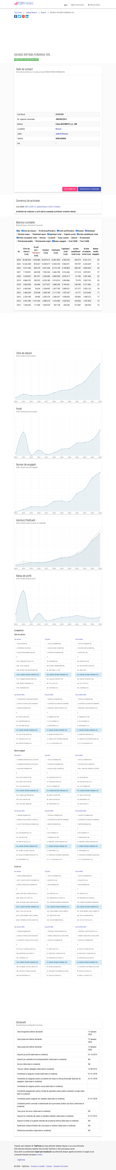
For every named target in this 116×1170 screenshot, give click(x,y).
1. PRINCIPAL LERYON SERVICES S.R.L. (57, 931)
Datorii (73, 238)
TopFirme (21, 1160)
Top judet (47, 639)
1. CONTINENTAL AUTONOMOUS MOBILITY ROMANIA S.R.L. (28, 699)
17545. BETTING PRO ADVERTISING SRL (27, 670)
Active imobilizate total (87, 234)
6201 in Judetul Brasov (39, 207)
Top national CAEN (19, 695)
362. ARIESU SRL (81, 670)
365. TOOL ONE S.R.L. (83, 683)
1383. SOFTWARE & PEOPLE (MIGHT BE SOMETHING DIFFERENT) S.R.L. (28, 967)
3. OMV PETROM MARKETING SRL (25, 652)
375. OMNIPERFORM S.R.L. (23, 721)
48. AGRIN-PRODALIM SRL (54, 967)
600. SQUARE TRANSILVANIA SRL (56, 666)
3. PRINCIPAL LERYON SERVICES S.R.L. (57, 708)
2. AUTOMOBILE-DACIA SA (23, 648)
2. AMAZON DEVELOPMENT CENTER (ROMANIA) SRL (28, 819)
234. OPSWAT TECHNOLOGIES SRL (25, 850)
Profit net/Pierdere (65, 231)
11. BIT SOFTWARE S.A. (53, 721)
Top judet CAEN (49, 695)
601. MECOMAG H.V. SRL (53, 670)
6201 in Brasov (55, 207)
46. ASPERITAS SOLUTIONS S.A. (55, 958)
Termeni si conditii (38, 1166)
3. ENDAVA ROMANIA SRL (23, 708)
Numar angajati (59, 241)
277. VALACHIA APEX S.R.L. (54, 782)
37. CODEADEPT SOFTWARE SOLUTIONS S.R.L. (89, 967)
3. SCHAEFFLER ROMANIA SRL (55, 652)
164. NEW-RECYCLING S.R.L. (84, 782)
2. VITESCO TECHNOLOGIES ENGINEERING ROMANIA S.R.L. (28, 703)
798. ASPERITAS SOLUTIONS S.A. (86, 898)
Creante (51, 238)
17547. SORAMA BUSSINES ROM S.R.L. (26, 679)
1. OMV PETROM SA (21, 644)
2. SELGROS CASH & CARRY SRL (55, 648)
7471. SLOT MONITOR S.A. (23, 786)
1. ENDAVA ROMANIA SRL (23, 815)
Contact (40, 1154)
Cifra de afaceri (28, 231)
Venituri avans (23, 234)
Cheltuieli (90, 231)
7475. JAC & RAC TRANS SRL (24, 804)
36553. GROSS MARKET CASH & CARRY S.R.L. (28, 915)
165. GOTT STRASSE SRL (83, 786)
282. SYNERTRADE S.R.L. (53, 804)
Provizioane (84, 238)
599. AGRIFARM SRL (52, 661)
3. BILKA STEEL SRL (82, 652)
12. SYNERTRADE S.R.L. (53, 726)
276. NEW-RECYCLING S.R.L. (54, 777)
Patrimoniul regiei (42, 241)
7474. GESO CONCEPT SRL (23, 799)
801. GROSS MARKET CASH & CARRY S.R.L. (88, 911)
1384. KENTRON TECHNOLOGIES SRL (26, 971)
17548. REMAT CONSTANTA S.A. (25, 683)
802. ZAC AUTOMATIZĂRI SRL (85, 915)
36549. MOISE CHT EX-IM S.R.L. (24, 898)
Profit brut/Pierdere (46, 231)
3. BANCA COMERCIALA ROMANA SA (26, 885)
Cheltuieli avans (38, 234)
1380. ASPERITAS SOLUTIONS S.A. (25, 953)
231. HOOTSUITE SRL (21, 837)
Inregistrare (94, 5)
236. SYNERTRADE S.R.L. (22, 859)
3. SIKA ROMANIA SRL (53, 885)
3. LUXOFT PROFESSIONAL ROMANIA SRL (27, 824)
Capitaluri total (54, 234)
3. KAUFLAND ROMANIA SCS (24, 768)
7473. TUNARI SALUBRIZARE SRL (25, 795)
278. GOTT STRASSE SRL (53, 786)
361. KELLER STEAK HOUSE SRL (85, 666)
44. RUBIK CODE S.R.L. (53, 949)
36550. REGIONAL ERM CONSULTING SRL (27, 902)
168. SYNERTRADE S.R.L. (83, 799)
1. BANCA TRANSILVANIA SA (24, 876)
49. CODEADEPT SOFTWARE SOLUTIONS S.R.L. (59, 971)
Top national (17, 639)
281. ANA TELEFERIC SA (53, 799)
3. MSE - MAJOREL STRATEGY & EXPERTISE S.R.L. (89, 768)
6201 (27, 207)
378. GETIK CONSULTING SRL (24, 734)
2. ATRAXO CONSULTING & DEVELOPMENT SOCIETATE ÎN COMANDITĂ (59, 936)
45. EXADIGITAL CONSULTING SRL (56, 953)
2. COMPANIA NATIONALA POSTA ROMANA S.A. (28, 764)
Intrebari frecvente (61, 1166)
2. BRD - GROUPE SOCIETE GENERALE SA (27, 880)
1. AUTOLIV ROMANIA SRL (54, 644)
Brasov (58, 129)
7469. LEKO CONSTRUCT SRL (23, 777)
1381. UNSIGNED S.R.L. (22, 958)
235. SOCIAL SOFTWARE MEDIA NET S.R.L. (27, 855)
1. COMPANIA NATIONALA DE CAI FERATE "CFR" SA (28, 760)
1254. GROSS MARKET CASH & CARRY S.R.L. (59, 911)
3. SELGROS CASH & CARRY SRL (55, 768)
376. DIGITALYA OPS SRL (22, 726)
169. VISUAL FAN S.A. (83, 804)
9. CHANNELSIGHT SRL (53, 837)
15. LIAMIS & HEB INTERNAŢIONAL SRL (57, 739)
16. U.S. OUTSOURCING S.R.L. (55, 743)
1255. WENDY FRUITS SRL (53, 915)
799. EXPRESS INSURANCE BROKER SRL (88, 902)
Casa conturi (63, 238)
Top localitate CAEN (80, 695)
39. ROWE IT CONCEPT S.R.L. (85, 975)
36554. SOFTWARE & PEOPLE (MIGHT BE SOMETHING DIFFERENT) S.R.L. (28, 920)
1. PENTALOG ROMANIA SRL (54, 699)
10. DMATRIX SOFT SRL (53, 717)
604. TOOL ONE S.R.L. (52, 683)
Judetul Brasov (62, 134)
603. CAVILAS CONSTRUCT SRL (55, 679)
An (18, 231)
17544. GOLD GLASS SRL (22, 666)
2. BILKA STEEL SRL (52, 880)
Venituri (80, 231)
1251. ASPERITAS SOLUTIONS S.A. (56, 898)
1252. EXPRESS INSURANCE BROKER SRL (58, 902)
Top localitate (79, 639)
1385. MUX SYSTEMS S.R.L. (23, 975)
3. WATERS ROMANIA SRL (54, 824)
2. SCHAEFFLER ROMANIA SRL (55, 764)
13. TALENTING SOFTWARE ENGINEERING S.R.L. (59, 855)
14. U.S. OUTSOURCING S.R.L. (55, 859)
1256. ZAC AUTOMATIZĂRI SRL (55, 920)
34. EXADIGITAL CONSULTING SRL (86, 953)
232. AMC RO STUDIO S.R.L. (23, 842)
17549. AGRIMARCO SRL (22, 688)
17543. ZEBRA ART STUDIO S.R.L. (25, 661)
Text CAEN (84, 241)
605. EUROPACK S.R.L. (53, 688)
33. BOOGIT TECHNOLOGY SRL (85, 949)
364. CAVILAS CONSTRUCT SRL (85, 679)
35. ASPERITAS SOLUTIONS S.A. (85, 958)
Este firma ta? (70, 189)
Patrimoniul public (24, 241)
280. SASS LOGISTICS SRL (53, 795)
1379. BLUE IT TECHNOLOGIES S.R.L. (26, 949)
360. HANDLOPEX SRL (83, 661)
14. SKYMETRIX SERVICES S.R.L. (55, 734)
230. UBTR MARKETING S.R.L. (24, 833)
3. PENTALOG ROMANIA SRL (54, 940)
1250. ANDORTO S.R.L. (53, 893)
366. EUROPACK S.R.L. (83, 688)
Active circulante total (26, 238)
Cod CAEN (72, 241)
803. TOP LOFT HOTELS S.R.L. (85, 920)
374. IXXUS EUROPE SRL (22, 717)
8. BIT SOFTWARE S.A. (53, 833)
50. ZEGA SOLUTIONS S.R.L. (54, 975)
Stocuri (42, 238)
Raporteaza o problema (89, 189)
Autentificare (77, 5)
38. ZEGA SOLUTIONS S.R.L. (84, 971)
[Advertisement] (33, 35)
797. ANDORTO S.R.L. (83, 893)
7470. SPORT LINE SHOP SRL (23, 782)
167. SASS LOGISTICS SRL (84, 795)
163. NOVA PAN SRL (82, 777)
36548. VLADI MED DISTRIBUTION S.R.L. (27, 893)
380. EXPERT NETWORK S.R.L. (24, 743)
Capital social (69, 234)
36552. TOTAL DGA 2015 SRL (23, 911)
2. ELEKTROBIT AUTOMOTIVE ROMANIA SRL (59, 703)
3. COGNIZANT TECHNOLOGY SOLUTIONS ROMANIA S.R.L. (28, 940)
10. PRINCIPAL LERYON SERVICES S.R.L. (57, 842)
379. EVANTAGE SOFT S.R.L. (23, 739)
